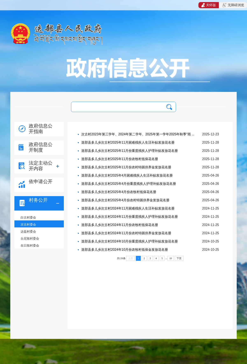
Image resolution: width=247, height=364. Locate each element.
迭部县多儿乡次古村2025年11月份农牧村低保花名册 (119, 159)
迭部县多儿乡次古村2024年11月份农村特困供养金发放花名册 (126, 233)
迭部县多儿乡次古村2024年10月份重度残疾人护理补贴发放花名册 (129, 241)
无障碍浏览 (233, 5)
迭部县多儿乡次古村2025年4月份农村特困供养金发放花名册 (125, 200)
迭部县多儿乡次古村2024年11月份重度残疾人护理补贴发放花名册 (129, 216)
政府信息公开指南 (40, 128)
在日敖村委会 (30, 245)
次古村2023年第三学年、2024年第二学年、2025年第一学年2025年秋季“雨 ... (137, 134)
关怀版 (208, 5)
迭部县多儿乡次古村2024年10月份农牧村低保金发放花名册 (124, 249)
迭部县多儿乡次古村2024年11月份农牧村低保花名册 (119, 225)
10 (170, 258)
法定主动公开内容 (40, 165)
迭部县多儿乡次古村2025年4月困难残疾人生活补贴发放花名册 (127, 175)
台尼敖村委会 (30, 238)
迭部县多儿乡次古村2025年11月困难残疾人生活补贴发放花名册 (128, 142)
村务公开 (38, 200)
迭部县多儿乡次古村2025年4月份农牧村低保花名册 (118, 192)
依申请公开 (40, 181)
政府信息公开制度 (40, 147)
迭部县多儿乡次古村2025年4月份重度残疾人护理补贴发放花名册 (128, 183)
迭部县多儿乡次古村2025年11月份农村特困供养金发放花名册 (126, 167)
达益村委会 (28, 231)
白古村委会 (28, 217)
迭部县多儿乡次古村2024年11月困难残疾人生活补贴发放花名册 (128, 208)
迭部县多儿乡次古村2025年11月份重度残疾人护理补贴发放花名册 (129, 150)
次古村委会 (28, 224)
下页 (179, 258)
